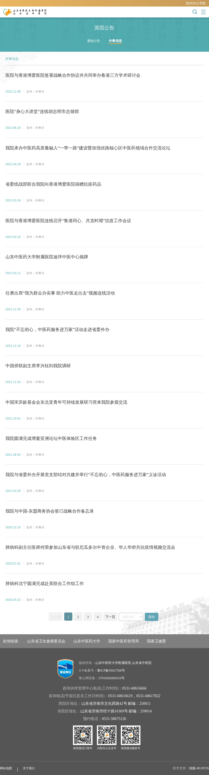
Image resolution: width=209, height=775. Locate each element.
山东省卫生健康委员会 (46, 641)
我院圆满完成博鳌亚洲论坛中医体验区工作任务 (51, 438)
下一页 (110, 617)
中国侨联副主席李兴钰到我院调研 (38, 365)
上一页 (56, 617)
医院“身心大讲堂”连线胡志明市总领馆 (42, 111)
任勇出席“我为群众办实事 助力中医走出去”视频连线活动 (60, 293)
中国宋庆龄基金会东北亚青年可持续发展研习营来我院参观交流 (66, 402)
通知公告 (93, 40)
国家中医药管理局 (123, 641)
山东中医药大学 (86, 641)
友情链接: (11, 641)
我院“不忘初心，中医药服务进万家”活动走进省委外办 (57, 329)
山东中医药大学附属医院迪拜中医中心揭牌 (46, 257)
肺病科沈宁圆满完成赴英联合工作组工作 (44, 583)
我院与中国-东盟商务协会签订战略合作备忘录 (49, 511)
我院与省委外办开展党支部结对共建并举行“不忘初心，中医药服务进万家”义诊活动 (85, 474)
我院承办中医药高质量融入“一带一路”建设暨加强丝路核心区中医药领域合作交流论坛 (87, 148)
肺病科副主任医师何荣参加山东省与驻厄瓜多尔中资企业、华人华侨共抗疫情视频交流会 (90, 547)
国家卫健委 (156, 641)
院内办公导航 (196, 3)
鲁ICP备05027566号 (111, 670)
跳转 (151, 617)
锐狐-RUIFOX (199, 768)
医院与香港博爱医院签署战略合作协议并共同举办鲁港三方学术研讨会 (72, 75)
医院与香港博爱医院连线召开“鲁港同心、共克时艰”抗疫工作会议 (68, 220)
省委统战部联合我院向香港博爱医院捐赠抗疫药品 (53, 184)
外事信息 (115, 40)
